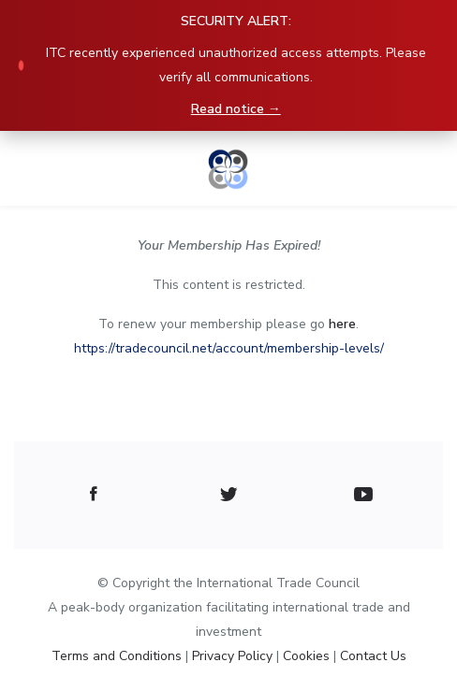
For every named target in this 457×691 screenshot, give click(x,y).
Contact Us (373, 656)
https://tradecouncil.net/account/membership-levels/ (229, 348)
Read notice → (236, 109)
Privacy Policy (234, 656)
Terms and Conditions (118, 656)
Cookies (308, 656)
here (342, 324)
